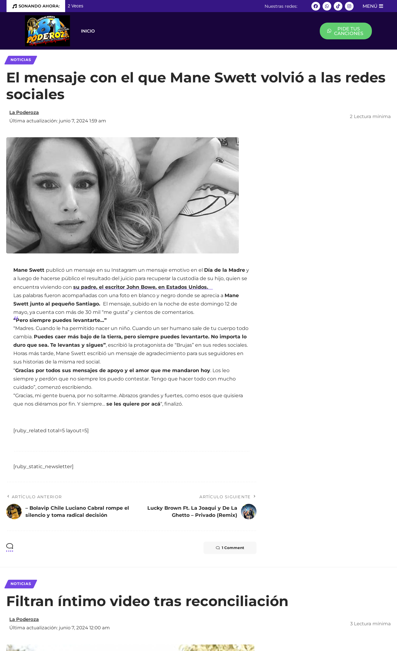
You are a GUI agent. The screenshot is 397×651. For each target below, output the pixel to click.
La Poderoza (24, 112)
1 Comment (230, 548)
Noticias (21, 60)
